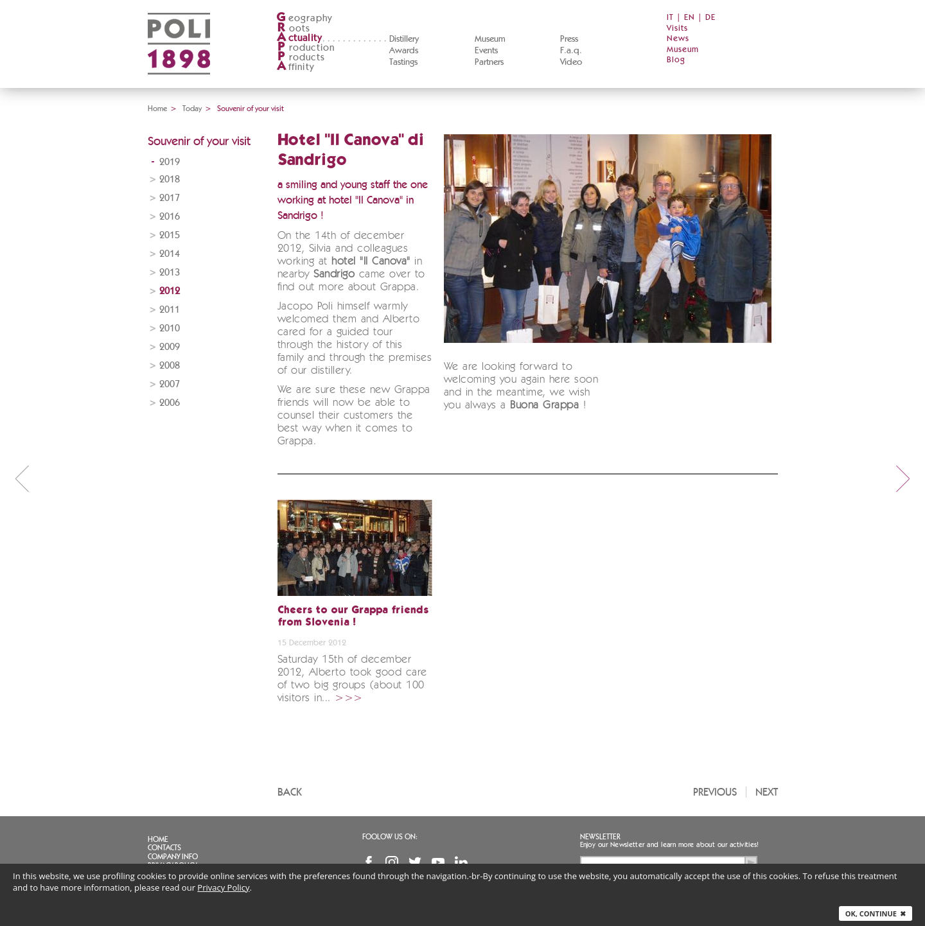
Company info (173, 856)
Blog (676, 60)
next (903, 478)
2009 (169, 347)
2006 (169, 403)
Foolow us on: (390, 837)
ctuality (299, 38)
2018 (169, 179)
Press (569, 39)
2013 (169, 272)
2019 (169, 162)
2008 (169, 366)
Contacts (164, 848)
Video (571, 62)
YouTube (438, 862)
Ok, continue (875, 913)
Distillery (404, 39)
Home (157, 108)
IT (670, 17)
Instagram (391, 862)
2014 (169, 254)
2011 (169, 310)
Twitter (415, 862)
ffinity (295, 67)
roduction (305, 48)
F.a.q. (571, 50)
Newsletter (600, 837)
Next (766, 792)
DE (710, 17)
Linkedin (461, 862)
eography (304, 18)
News (678, 39)
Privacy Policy (223, 887)
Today (192, 108)
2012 (169, 291)
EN (689, 17)
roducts (300, 57)
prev (21, 478)
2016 (169, 217)
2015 (169, 235)
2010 (169, 328)
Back (290, 792)
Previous (715, 792)
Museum (490, 39)
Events (486, 50)
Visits (677, 28)
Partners (489, 62)
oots (293, 28)
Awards (403, 50)
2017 (169, 198)
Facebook (368, 862)
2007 (169, 384)
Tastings (403, 62)
